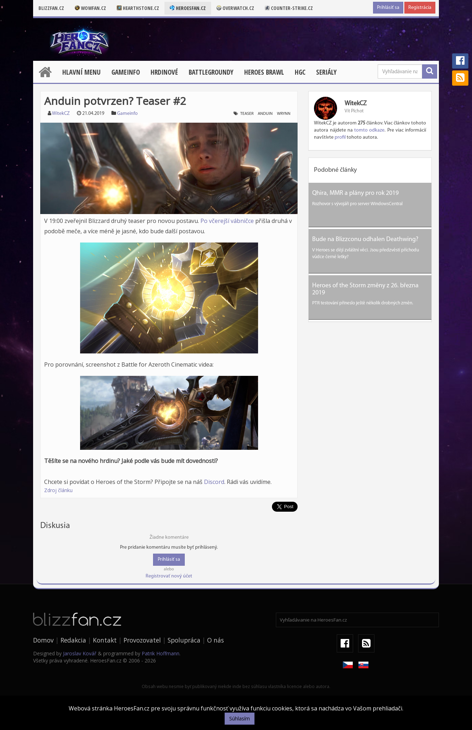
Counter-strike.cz (289, 8)
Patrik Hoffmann (160, 653)
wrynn (283, 114)
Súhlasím (239, 718)
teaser (246, 114)
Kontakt (105, 640)
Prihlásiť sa (388, 7)
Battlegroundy (211, 72)
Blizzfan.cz (51, 8)
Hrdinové (164, 72)
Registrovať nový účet (169, 576)
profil (340, 137)
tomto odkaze (369, 130)
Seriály (326, 72)
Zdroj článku (58, 490)
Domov (43, 640)
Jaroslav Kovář (79, 653)
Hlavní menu (81, 72)
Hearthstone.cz (138, 8)
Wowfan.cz (90, 8)
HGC (300, 72)
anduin (265, 114)
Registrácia (419, 7)
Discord (214, 482)
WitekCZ (61, 113)
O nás (215, 640)
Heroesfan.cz (188, 8)
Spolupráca (184, 640)
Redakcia (73, 640)
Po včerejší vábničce (227, 221)
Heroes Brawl (264, 72)
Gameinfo (125, 72)
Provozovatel (142, 640)
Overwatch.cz (235, 8)
